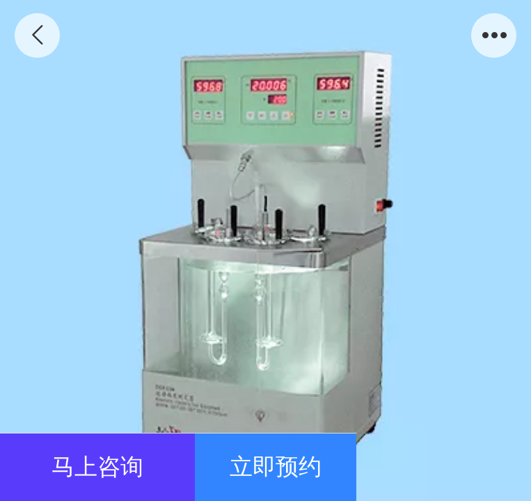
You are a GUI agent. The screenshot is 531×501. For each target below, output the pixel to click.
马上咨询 (97, 466)
